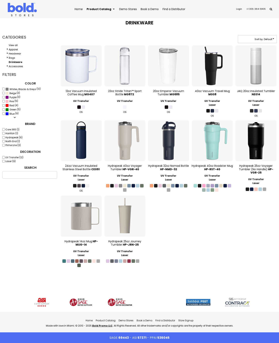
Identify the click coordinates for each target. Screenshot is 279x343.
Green (12, 109)
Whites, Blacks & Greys (22, 89)
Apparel (13, 49)
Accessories (16, 66)
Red (11, 105)
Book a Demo (144, 320)
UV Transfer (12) (14, 157)
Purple (12, 97)
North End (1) (12, 141)
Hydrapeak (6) (13, 137)
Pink (11, 101)
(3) (12, 93)
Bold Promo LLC (102, 325)
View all (13, 45)
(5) (11, 101)
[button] (101, 9)
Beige (12, 93)
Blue (12, 113)
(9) (12, 113)
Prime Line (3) (13, 145)
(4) (11, 105)
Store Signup (185, 320)
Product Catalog (105, 320)
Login (239, 8)
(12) (23, 89)
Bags (12, 57)
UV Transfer (81, 101)
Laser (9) (10, 161)
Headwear (15, 53)
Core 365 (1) (12, 129)
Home (89, 320)
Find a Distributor (165, 320)
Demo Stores (126, 320)
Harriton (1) (11, 133)
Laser (212, 105)
